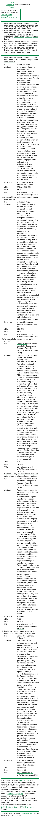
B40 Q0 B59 (21, 767)
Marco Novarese (7, 798)
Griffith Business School (10, 807)
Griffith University (27, 807)
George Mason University (10, 17)
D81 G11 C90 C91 (24, 187)
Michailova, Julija (24, 28)
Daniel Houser (6, 15)
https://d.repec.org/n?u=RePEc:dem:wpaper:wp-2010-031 (27, 626)
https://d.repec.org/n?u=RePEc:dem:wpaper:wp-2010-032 (27, 469)
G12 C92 (20, 329)
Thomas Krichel (27, 813)
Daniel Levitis (19, 37)
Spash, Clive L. (10, 52)
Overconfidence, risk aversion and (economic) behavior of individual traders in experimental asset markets (21, 26)
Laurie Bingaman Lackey (27, 46)
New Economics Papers (10, 5)
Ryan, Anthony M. (23, 52)
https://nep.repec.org (15, 794)
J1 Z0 (19, 462)
